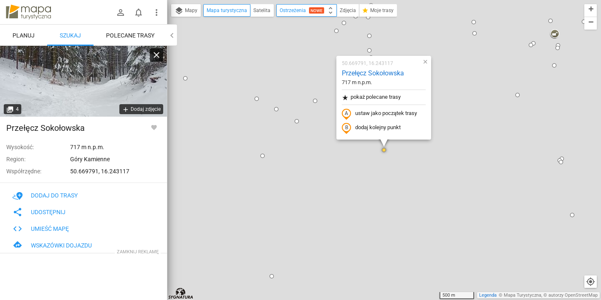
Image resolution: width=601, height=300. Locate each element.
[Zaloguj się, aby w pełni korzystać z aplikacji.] (154, 127)
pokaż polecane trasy (371, 97)
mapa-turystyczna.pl (28, 12)
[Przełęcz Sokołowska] (83, 81)
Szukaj (70, 35)
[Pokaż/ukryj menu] (156, 12)
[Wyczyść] (156, 55)
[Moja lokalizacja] (590, 281)
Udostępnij (39, 212)
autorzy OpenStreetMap (573, 295)
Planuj (24, 35)
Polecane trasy (130, 35)
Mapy (185, 10)
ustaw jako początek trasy (379, 114)
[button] (185, 78)
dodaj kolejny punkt (371, 128)
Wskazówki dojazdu (52, 245)
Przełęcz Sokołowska (373, 73)
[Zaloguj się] (120, 12)
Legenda (488, 295)
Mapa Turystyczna (522, 295)
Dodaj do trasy (45, 195)
